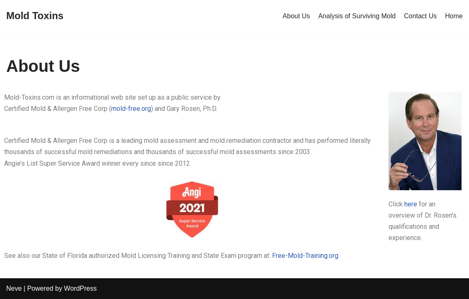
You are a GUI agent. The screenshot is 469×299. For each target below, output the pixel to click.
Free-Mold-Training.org (305, 256)
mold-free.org (131, 109)
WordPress (80, 288)
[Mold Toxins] (34, 16)
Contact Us (420, 16)
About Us (296, 16)
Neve (14, 288)
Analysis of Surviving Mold (357, 16)
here (410, 204)
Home (454, 16)
